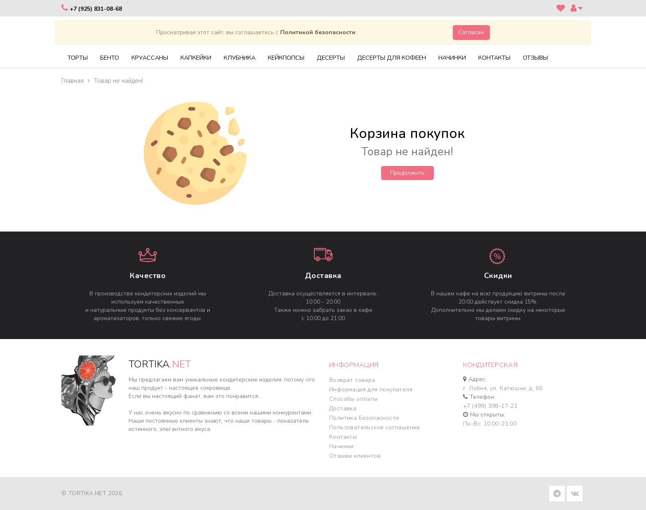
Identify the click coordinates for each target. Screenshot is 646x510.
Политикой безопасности (318, 32)
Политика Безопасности (364, 418)
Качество (148, 276)
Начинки (341, 446)
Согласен (471, 32)
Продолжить (407, 173)
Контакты (343, 437)
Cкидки (498, 276)
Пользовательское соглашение (374, 427)
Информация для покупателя (370, 389)
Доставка (323, 276)
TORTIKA (160, 364)
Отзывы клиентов (355, 456)
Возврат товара (352, 380)
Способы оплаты (353, 399)
